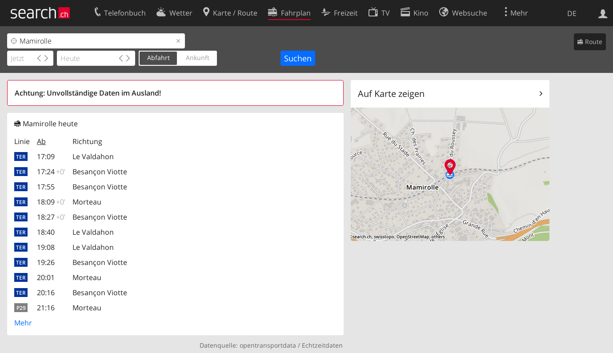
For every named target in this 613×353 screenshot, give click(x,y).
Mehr (23, 323)
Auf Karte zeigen (391, 94)
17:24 (51, 171)
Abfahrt (158, 57)
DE (572, 13)
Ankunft (197, 57)
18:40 (46, 232)
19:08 (46, 247)
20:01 (46, 277)
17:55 (46, 187)
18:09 (51, 202)
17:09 (46, 156)
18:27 (51, 217)
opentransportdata (268, 345)
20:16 (46, 292)
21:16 (46, 308)
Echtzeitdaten (322, 345)
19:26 (46, 262)
